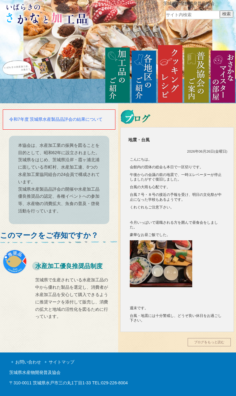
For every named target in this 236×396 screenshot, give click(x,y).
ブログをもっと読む (209, 342)
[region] (118, 39)
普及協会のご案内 (196, 74)
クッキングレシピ (170, 74)
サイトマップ (61, 362)
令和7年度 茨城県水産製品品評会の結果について (56, 119)
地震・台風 (139, 139)
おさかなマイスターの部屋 (223, 74)
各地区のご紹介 (144, 74)
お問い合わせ (28, 362)
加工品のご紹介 (117, 74)
